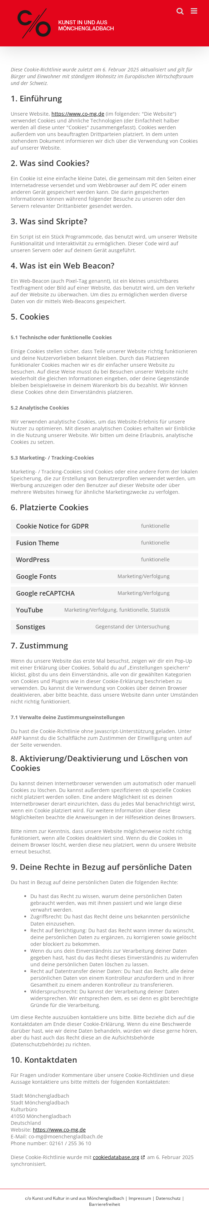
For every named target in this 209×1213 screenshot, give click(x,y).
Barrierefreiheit (104, 1204)
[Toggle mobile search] (180, 11)
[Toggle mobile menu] (194, 11)
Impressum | (142, 1198)
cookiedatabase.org (116, 1157)
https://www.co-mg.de (77, 113)
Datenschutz (168, 1198)
